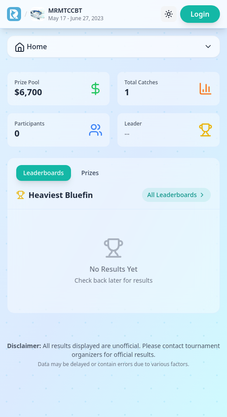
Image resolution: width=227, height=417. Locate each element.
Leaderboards (43, 173)
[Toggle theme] (169, 14)
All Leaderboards (176, 195)
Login (200, 14)
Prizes (90, 173)
